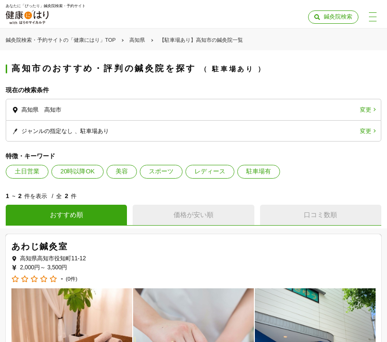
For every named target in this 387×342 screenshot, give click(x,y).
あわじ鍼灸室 (39, 246)
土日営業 (27, 171)
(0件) (71, 279)
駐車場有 (258, 171)
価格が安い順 (193, 214)
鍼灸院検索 (338, 16)
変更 (365, 110)
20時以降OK (77, 171)
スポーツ (161, 171)
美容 (122, 171)
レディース (209, 171)
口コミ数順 (320, 214)
